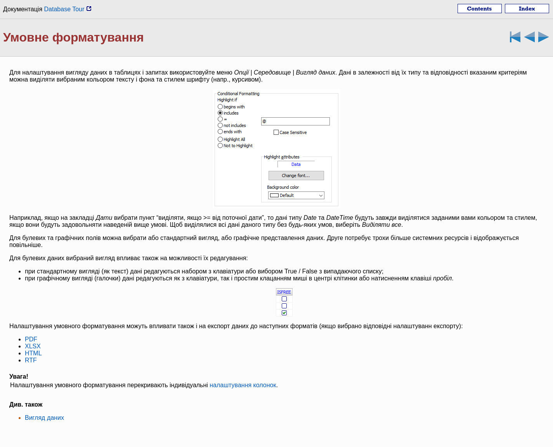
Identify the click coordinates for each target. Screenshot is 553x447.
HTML (33, 353)
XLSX (33, 346)
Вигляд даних (44, 417)
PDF (31, 339)
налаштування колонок (243, 385)
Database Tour (68, 9)
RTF (31, 360)
